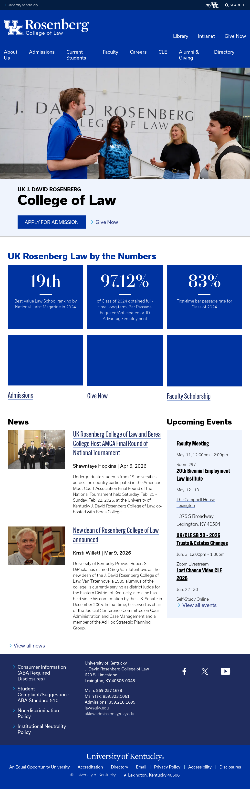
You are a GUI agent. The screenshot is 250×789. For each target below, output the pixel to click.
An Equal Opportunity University (39, 767)
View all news (29, 645)
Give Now (235, 36)
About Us (10, 55)
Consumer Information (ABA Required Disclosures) (42, 672)
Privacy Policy (167, 767)
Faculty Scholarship (188, 397)
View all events (199, 605)
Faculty (110, 52)
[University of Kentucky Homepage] (125, 757)
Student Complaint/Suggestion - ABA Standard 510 (43, 694)
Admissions (42, 52)
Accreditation (90, 767)
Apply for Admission (52, 222)
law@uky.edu (97, 708)
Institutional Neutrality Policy (42, 729)
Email (141, 767)
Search (237, 5)
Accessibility (200, 767)
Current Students (76, 55)
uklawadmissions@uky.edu (109, 714)
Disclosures (230, 767)
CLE (162, 52)
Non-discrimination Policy (38, 713)
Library (180, 36)
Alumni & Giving (189, 55)
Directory (224, 52)
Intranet (206, 36)
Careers (138, 52)
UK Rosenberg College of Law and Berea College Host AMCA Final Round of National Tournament (117, 444)
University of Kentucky (23, 5)
